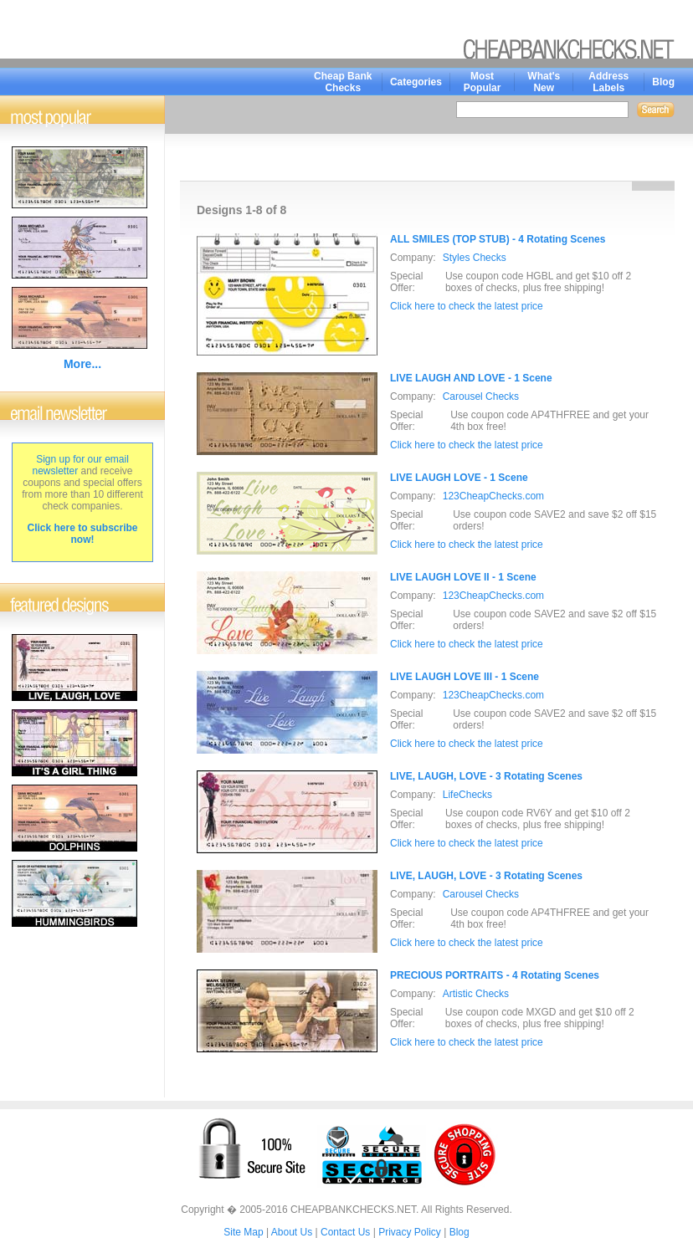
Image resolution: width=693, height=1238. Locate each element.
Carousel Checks (481, 396)
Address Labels (608, 82)
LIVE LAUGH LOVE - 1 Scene (459, 477)
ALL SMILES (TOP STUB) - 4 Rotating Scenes (497, 239)
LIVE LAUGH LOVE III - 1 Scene (464, 677)
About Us (291, 1232)
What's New (543, 82)
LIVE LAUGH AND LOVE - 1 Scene (471, 378)
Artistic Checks (476, 994)
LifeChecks (467, 795)
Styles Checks (474, 257)
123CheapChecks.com (493, 496)
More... (82, 364)
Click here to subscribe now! (82, 533)
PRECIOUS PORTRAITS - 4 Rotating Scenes (494, 975)
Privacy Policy (409, 1232)
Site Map (243, 1232)
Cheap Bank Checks (343, 82)
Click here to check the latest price (466, 306)
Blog (663, 82)
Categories (416, 82)
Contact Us (345, 1232)
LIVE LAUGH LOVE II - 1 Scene (463, 577)
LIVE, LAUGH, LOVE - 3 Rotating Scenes (486, 776)
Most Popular (482, 82)
